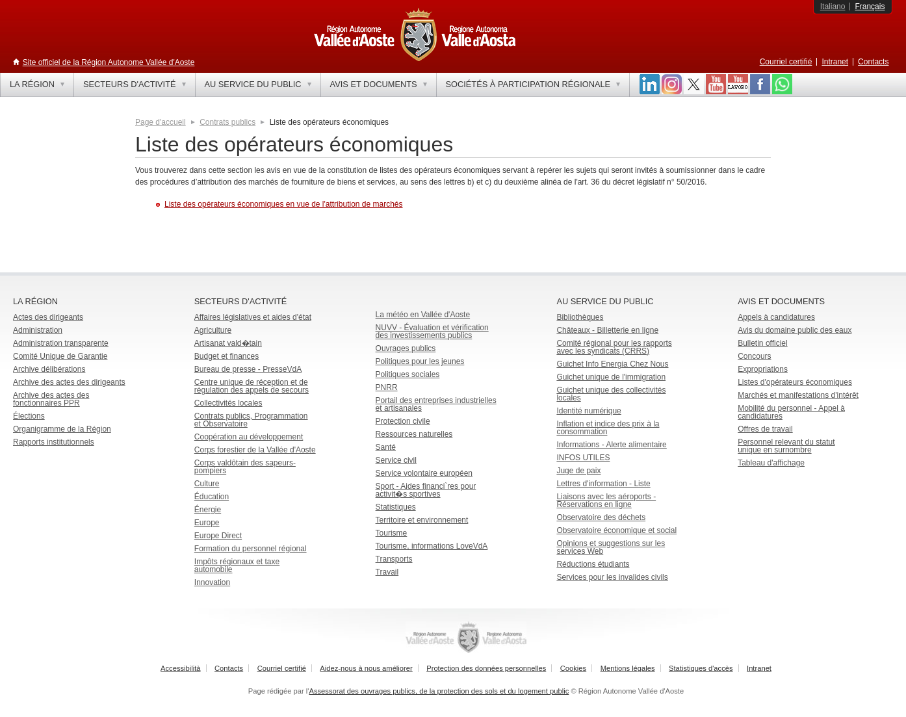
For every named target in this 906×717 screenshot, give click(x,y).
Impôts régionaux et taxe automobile (236, 565)
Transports (394, 559)
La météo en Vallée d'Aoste (423, 314)
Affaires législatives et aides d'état (252, 317)
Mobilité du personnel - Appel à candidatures (791, 412)
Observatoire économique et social (616, 530)
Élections (29, 416)
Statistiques (396, 507)
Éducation (211, 496)
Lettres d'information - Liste (603, 483)
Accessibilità (181, 668)
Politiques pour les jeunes (420, 361)
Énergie (207, 509)
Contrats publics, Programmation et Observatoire (251, 419)
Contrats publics (227, 122)
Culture (207, 483)
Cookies (573, 668)
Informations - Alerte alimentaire (611, 444)
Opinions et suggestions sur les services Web (610, 547)
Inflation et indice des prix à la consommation (607, 427)
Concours (754, 356)
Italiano (833, 6)
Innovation (212, 582)
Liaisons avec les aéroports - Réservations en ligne (606, 500)
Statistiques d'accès (701, 668)
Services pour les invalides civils (611, 577)
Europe (207, 522)
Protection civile (403, 421)
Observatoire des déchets (600, 517)
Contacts (873, 61)
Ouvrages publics (406, 348)
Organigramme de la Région (62, 429)
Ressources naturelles (414, 434)
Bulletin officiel (763, 343)
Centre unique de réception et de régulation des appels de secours (251, 386)
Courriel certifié (786, 61)
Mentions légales (628, 668)
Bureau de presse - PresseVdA (248, 369)
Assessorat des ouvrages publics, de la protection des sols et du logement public (439, 691)
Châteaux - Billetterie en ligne (607, 330)
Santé (386, 447)
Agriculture (212, 330)
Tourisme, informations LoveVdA (432, 546)
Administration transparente (61, 343)
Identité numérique (588, 410)
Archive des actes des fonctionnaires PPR (51, 399)
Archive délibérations (49, 369)
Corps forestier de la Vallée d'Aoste (255, 449)
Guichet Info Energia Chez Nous (612, 364)
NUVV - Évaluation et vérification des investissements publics (432, 331)
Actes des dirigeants (48, 317)
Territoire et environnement (422, 520)
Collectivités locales (228, 403)
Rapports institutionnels (53, 442)
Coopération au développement (248, 436)
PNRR (387, 387)
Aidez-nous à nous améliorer (366, 668)
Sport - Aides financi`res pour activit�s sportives (426, 490)
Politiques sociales (408, 374)
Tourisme (392, 533)
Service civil (396, 460)
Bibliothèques (579, 317)
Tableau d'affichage (771, 462)
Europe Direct (218, 535)
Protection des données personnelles (486, 668)
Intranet (835, 61)
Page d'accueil (160, 122)
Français (870, 6)
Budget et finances (226, 356)
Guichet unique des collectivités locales (611, 393)
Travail (387, 572)
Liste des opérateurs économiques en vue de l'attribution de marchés (283, 204)
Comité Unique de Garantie (60, 356)
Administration (37, 330)
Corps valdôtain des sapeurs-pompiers (245, 466)
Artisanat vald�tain (228, 343)
